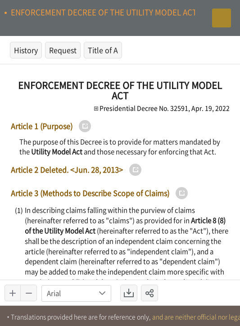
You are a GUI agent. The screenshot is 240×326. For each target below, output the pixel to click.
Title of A (103, 50)
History (26, 50)
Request (63, 50)
